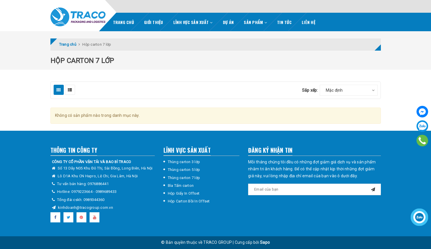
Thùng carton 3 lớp (184, 162)
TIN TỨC (284, 22)
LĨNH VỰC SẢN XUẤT (193, 22)
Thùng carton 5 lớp (184, 169)
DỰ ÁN (228, 22)
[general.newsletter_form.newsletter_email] (314, 189)
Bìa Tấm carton (181, 185)
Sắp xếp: (310, 90)
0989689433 (106, 191)
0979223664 (82, 191)
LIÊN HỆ (308, 22)
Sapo (265, 242)
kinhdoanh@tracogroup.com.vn (85, 207)
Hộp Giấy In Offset (184, 193)
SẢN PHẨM (255, 22)
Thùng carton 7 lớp (184, 178)
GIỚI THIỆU (153, 22)
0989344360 (94, 200)
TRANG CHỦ (123, 22)
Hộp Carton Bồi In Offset (189, 201)
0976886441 (98, 184)
